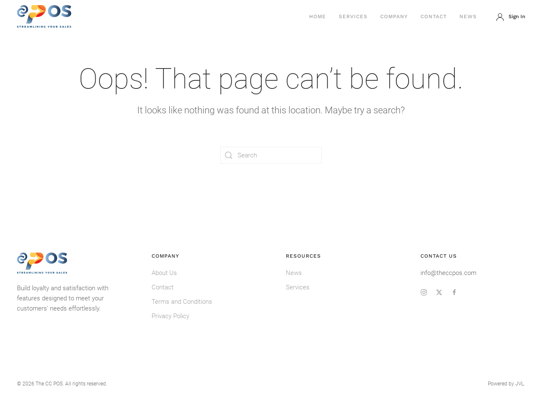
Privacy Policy (170, 316)
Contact (433, 16)
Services (353, 16)
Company (394, 16)
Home (317, 16)
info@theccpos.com (448, 273)
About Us (164, 273)
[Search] (271, 155)
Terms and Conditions (182, 301)
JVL (519, 384)
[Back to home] (44, 17)
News (468, 16)
